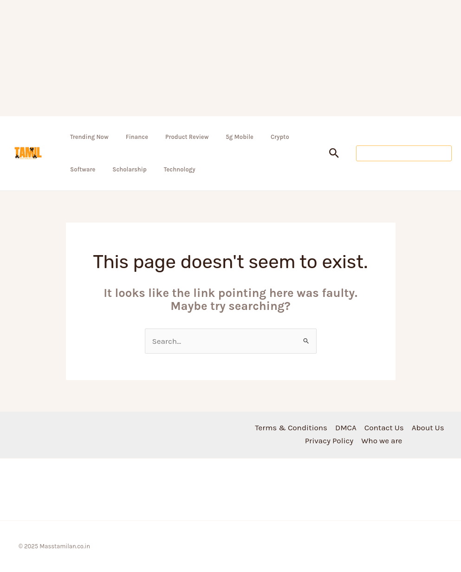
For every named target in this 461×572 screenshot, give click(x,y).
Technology (179, 169)
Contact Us (384, 427)
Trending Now (89, 136)
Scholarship (129, 169)
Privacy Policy (329, 440)
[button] (334, 153)
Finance (137, 136)
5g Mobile (239, 136)
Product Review (186, 136)
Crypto (280, 136)
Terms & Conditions (291, 427)
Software (82, 169)
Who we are (381, 440)
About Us (428, 427)
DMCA (346, 427)
